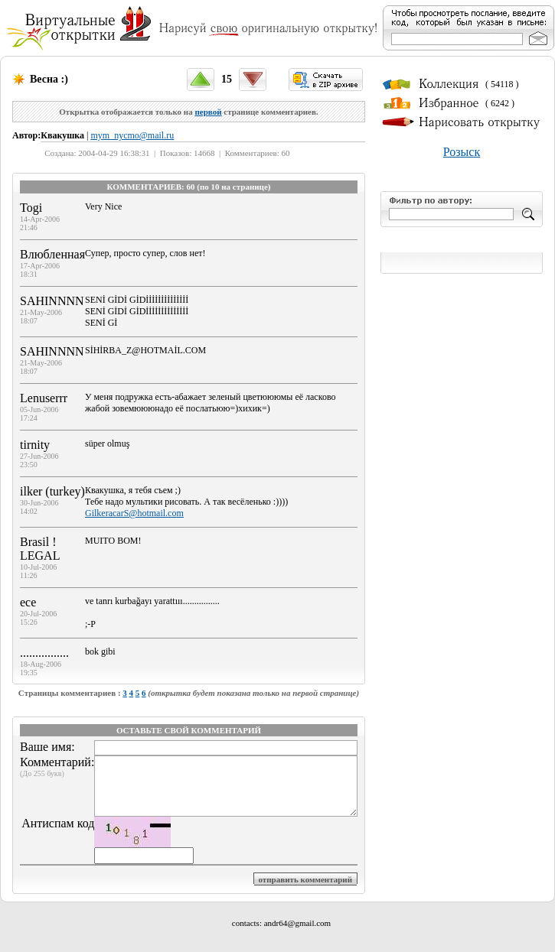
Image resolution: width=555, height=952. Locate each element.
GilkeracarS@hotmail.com (134, 513)
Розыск (461, 151)
